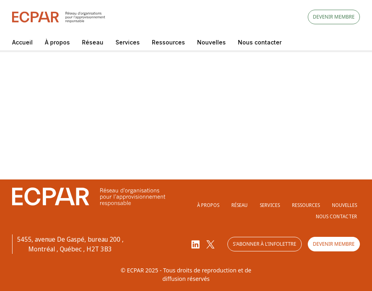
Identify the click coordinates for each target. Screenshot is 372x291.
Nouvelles (211, 42)
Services (128, 42)
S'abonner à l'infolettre (264, 243)
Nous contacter (260, 42)
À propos (57, 42)
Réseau (92, 42)
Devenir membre (334, 16)
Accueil (22, 42)
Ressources (168, 42)
